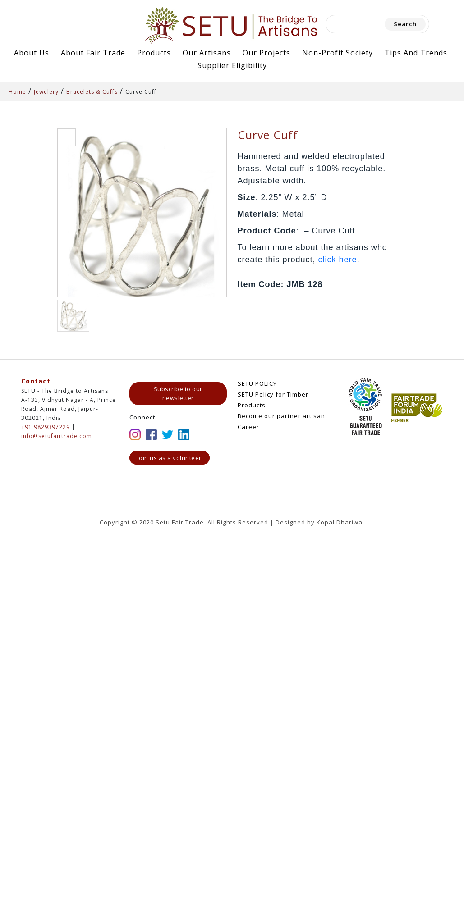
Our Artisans (207, 53)
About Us (31, 53)
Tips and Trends (416, 53)
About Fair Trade (93, 53)
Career (248, 427)
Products (154, 53)
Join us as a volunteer (170, 458)
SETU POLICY (257, 383)
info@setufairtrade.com (56, 436)
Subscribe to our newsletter (178, 393)
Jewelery (46, 92)
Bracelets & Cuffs (92, 92)
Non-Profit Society (337, 53)
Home (17, 92)
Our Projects (266, 53)
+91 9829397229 (45, 427)
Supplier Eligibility (232, 65)
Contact (36, 381)
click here (337, 259)
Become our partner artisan (281, 416)
